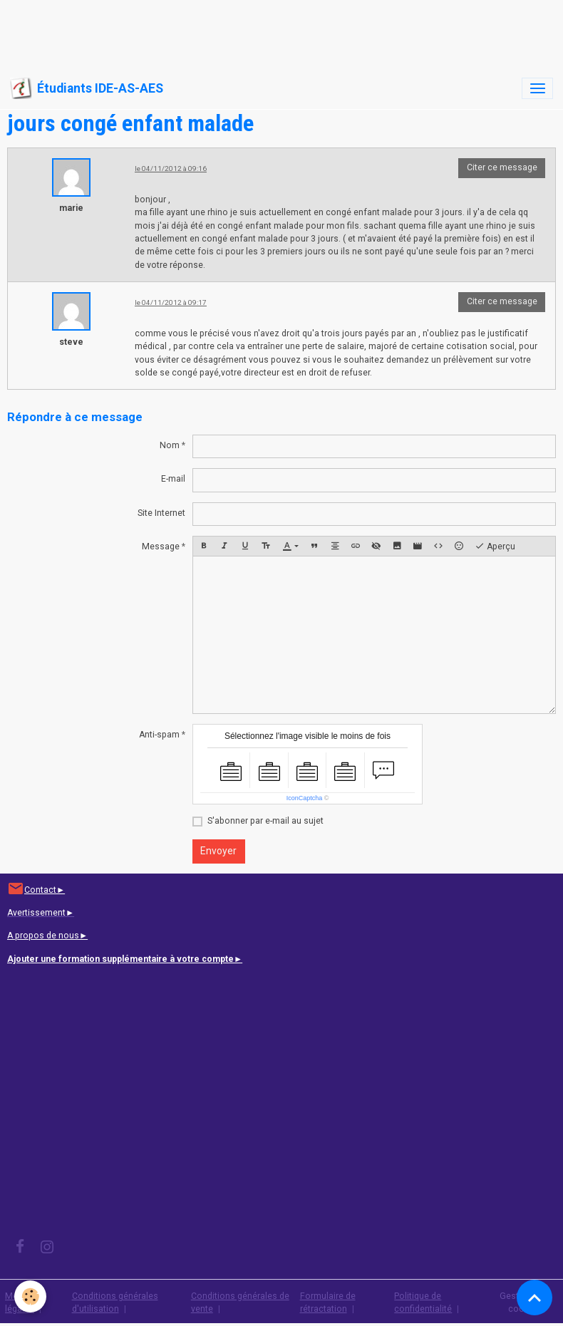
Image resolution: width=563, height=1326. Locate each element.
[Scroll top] (534, 1297)
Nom (170, 445)
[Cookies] (30, 1296)
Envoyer (218, 850)
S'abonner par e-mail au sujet (265, 821)
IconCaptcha (304, 798)
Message (161, 546)
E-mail (173, 479)
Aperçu (495, 546)
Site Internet (161, 513)
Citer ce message (502, 167)
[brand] (86, 88)
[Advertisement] (259, 32)
